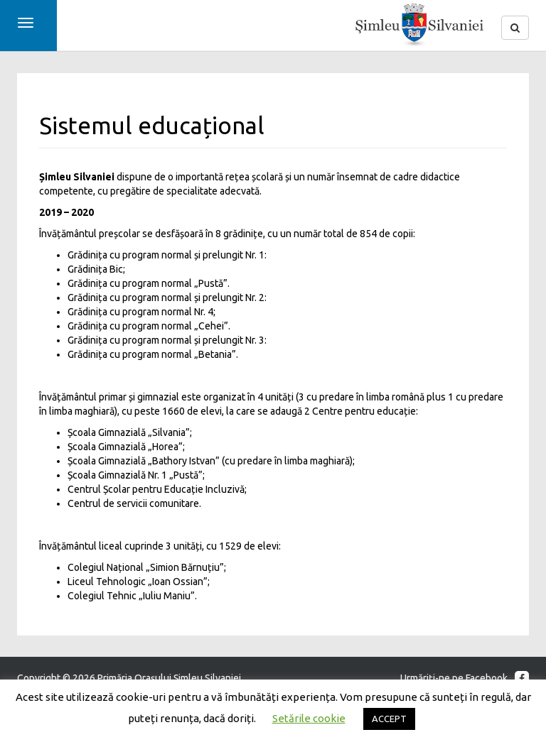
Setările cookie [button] (309, 718)
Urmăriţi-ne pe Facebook (464, 678)
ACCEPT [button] (389, 719)
